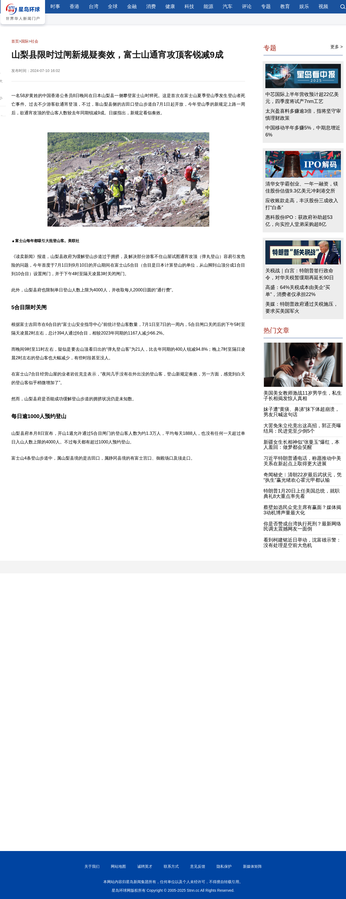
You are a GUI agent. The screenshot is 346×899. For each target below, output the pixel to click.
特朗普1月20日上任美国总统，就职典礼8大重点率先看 (301, 493)
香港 (74, 6)
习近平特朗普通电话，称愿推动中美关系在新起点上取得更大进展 (302, 461)
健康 (170, 6)
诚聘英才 (144, 866)
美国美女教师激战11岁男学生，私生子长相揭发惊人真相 (302, 395)
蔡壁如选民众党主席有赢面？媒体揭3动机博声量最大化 (302, 510)
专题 (266, 6)
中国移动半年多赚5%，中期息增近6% (302, 131)
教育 (285, 6)
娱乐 (304, 6)
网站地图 (118, 866)
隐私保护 (224, 866)
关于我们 (92, 866)
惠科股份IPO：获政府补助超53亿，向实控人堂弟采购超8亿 (299, 221)
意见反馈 (197, 866)
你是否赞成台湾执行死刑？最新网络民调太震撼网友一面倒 (302, 526)
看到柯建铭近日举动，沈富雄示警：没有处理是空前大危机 (302, 542)
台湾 (93, 6)
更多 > (336, 46)
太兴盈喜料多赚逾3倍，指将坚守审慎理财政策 (303, 114)
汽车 (227, 6)
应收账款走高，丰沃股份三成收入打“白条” (301, 204)
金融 (132, 6)
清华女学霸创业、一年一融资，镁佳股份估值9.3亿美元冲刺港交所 (301, 187)
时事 (55, 6)
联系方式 (171, 866)
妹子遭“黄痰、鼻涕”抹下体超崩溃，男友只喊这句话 (301, 412)
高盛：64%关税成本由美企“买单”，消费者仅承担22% (297, 291)
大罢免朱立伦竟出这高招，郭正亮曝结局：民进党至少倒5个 (302, 428)
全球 (113, 6)
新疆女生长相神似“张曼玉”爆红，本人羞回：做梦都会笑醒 (301, 444)
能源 (208, 6)
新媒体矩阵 (252, 866)
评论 (247, 6)
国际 (25, 41)
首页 (15, 41)
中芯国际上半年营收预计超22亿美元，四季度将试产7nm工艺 (302, 98)
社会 (34, 41)
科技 (189, 6)
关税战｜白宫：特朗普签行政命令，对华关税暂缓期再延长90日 (299, 274)
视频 (323, 6)
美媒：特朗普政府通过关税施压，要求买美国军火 (301, 307)
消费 (151, 6)
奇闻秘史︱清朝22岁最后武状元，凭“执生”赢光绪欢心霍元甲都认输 (302, 477)
